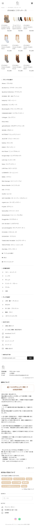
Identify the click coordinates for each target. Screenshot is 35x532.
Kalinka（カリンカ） (7, 143)
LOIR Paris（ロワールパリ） (10, 168)
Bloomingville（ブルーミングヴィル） (12, 109)
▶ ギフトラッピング (7, 262)
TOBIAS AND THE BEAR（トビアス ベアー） (14, 240)
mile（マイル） (6, 189)
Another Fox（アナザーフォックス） (12, 87)
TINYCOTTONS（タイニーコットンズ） (13, 245)
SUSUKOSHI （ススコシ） (9, 236)
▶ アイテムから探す (7, 253)
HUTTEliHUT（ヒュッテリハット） (11, 134)
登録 (30, 358)
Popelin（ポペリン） (8, 206)
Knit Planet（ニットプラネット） (11, 151)
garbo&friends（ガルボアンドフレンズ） (13, 126)
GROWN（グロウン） (8, 130)
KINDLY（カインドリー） (9, 147)
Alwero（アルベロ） (7, 83)
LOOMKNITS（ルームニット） (10, 172)
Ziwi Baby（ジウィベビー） (9, 249)
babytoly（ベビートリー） (9, 100)
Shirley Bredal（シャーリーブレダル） (12, 215)
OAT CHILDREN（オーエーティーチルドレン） (15, 198)
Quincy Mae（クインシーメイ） (11, 211)
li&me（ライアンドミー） (9, 164)
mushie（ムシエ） (7, 194)
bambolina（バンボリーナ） (10, 104)
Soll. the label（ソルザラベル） (11, 223)
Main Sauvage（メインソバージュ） (12, 181)
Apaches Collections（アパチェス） (12, 92)
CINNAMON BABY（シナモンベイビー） (13, 113)
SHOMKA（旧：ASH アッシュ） (11, 96)
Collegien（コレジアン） (9, 117)
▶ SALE (4, 257)
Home (2, 7)
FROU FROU (5, 121)
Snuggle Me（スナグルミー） (10, 219)
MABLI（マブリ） (7, 177)
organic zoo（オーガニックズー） (11, 202)
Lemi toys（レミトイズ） (9, 160)
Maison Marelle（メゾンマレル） (11, 185)
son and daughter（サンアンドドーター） (14, 228)
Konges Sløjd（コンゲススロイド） (12, 155)
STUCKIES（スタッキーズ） (10, 232)
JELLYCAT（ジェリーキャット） (11, 138)
